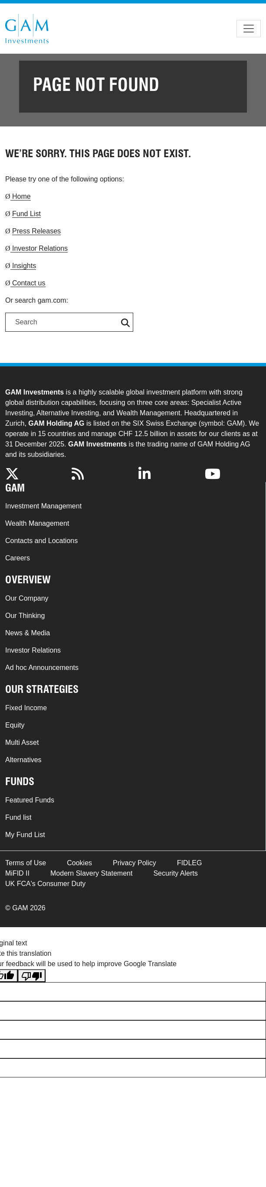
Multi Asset (22, 742)
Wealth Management (37, 523)
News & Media (27, 633)
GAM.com (27, 28)
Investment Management (43, 506)
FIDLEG (189, 863)
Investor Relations (39, 248)
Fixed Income (26, 708)
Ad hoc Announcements (42, 667)
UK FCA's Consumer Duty (45, 883)
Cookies (79, 863)
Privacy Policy (134, 863)
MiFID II (17, 873)
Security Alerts (175, 873)
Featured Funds (29, 800)
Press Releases (36, 231)
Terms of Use (25, 863)
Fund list (18, 817)
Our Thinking (25, 615)
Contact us (28, 283)
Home (20, 196)
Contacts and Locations (41, 540)
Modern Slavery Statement (91, 873)
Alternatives (23, 759)
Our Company (27, 598)
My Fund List (25, 834)
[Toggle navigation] (248, 28)
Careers (17, 558)
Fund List (26, 213)
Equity (14, 725)
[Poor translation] (32, 976)
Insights (23, 265)
